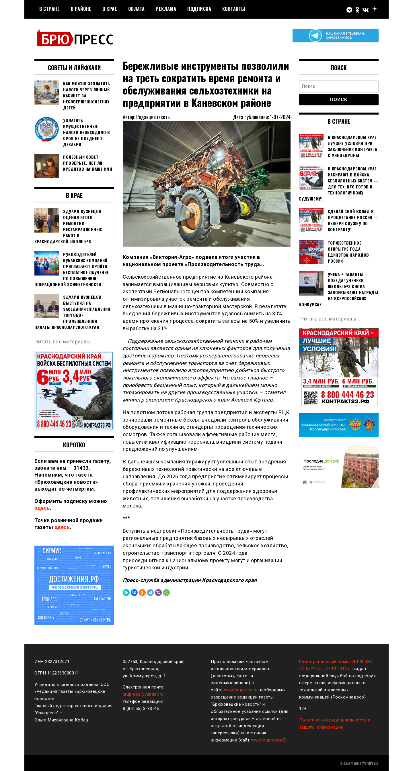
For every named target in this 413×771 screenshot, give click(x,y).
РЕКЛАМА (166, 8)
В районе (81, 8)
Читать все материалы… (64, 342)
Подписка (199, 8)
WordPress (370, 763)
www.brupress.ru (241, 690)
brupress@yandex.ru (143, 694)
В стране (49, 8)
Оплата (136, 8)
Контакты (233, 8)
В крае (109, 8)
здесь (42, 508)
